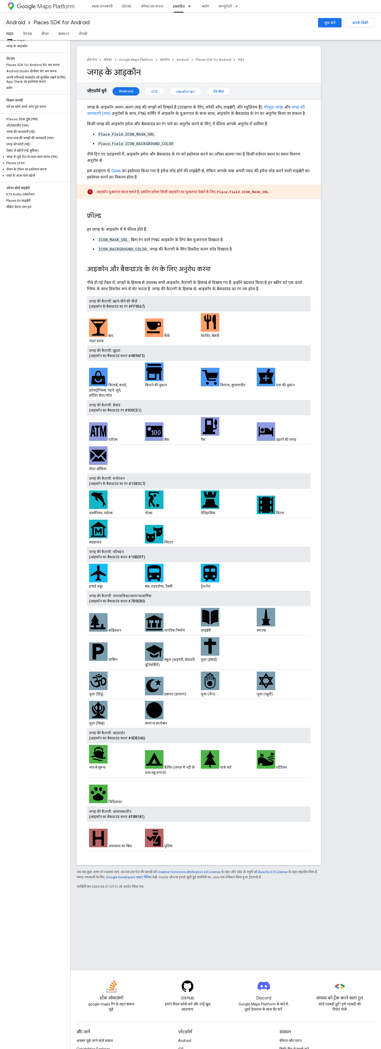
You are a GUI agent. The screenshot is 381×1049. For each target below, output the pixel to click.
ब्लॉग (205, 6)
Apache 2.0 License (273, 872)
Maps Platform (45, 6)
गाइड (241, 60)
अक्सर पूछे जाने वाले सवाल (95, 1041)
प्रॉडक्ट (127, 6)
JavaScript (185, 91)
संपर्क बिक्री (360, 22)
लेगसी (83, 33)
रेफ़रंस (27, 33)
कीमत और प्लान (290, 1041)
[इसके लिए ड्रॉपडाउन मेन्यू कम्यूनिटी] (238, 6)
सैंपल (45, 33)
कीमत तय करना (152, 6)
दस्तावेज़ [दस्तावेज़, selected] (179, 6)
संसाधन (63, 33)
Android (15, 22)
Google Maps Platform (136, 60)
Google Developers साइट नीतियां (128, 877)
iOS (154, 91)
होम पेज (92, 60)
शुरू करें (329, 22)
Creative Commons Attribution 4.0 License (188, 872)
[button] (34, 157)
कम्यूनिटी (225, 6)
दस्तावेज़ (165, 60)
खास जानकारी (102, 6)
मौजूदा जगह (273, 107)
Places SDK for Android (61, 22)
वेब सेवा (218, 91)
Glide (116, 170)
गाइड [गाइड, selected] (10, 33)
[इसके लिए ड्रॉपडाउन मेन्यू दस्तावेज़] (191, 6)
